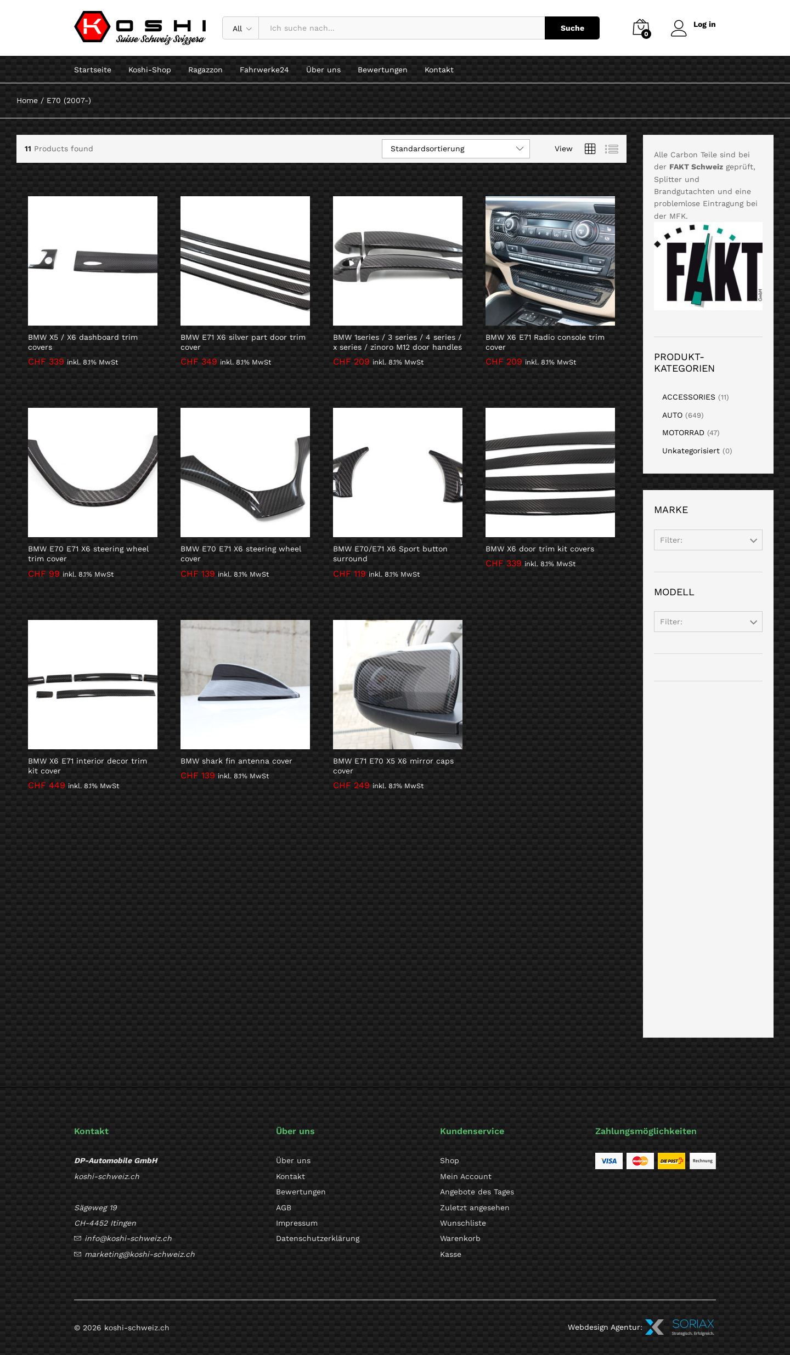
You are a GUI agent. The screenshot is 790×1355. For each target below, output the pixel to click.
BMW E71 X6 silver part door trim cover (243, 342)
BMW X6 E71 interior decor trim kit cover (87, 765)
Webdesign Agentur (604, 1327)
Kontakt (439, 69)
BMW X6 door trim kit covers (540, 548)
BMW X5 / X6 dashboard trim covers (83, 342)
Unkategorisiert (691, 450)
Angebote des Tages (477, 1191)
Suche (572, 28)
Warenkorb (460, 1238)
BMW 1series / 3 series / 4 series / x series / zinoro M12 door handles (397, 342)
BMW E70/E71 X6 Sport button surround (390, 553)
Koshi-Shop (149, 69)
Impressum (297, 1223)
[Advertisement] (708, 859)
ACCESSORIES (688, 396)
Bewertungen (383, 69)
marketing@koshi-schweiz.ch (139, 1254)
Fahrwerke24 (264, 69)
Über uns (323, 69)
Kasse (450, 1254)
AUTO (672, 415)
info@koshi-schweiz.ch (128, 1238)
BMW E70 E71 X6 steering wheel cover (240, 553)
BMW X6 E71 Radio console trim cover (545, 342)
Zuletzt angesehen (475, 1207)
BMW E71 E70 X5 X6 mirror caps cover (393, 765)
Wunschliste (463, 1223)
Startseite (92, 69)
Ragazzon (205, 69)
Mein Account (466, 1176)
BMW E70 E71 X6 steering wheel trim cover (88, 553)
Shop (449, 1160)
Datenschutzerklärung (317, 1238)
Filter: (671, 540)
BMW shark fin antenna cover (236, 760)
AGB (283, 1207)
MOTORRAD (683, 432)
